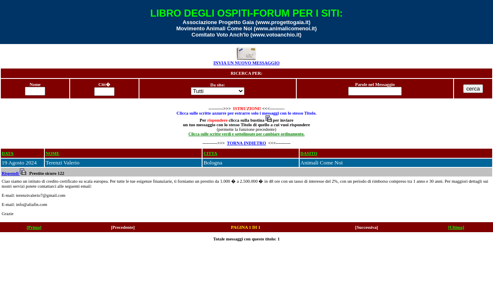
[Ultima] (456, 227)
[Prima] (34, 227)
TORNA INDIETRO (246, 143)
